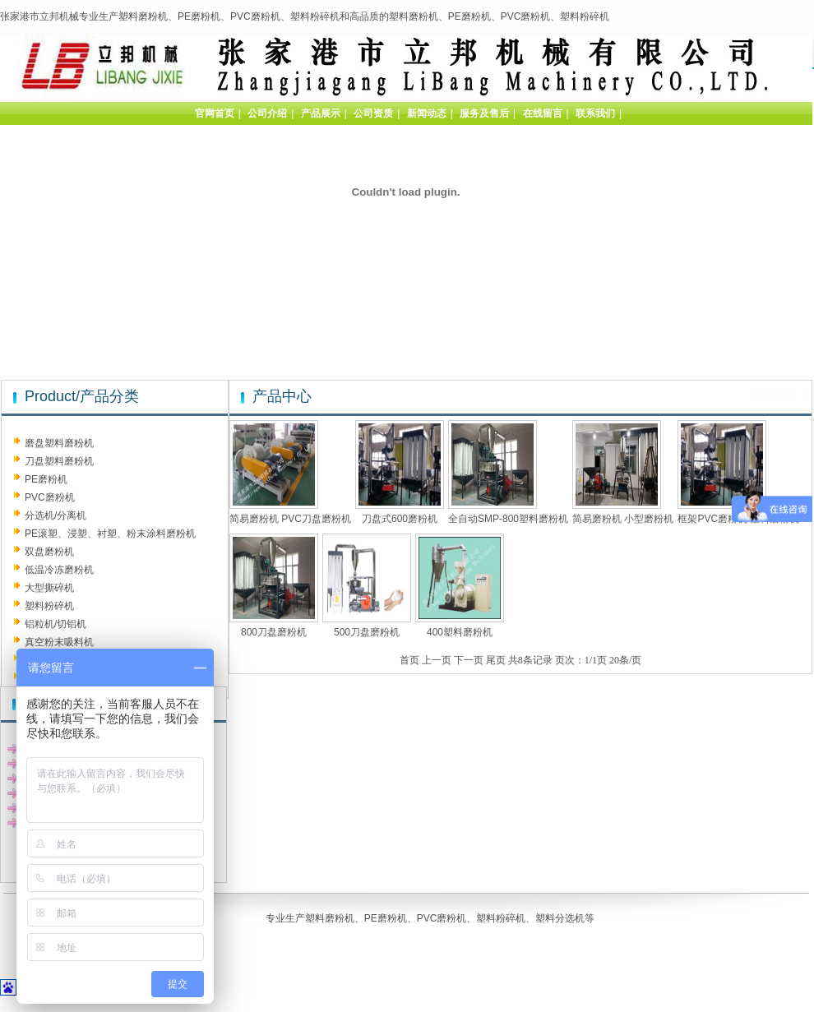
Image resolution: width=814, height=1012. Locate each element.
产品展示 (320, 113)
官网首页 (214, 113)
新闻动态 (426, 113)
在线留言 (542, 113)
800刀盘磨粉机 (274, 632)
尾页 (496, 660)
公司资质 (373, 113)
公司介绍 (267, 113)
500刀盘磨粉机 (367, 632)
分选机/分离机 (55, 515)
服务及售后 (484, 113)
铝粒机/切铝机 (55, 624)
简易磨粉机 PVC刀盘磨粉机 (290, 518)
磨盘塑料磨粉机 (59, 443)
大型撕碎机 (49, 588)
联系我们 (595, 113)
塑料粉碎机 (49, 606)
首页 (409, 660)
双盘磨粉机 (49, 551)
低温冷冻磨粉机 (59, 569)
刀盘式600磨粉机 (399, 518)
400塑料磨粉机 (460, 632)
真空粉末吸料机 (59, 642)
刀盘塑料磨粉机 (59, 461)
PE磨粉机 (46, 479)
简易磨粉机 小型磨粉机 (622, 518)
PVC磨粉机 (50, 497)
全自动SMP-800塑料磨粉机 (508, 518)
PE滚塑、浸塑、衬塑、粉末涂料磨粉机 (110, 533)
